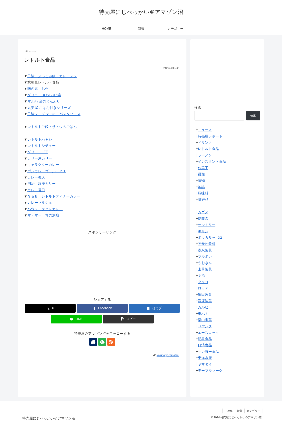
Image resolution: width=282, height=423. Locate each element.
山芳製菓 (205, 269)
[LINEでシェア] (76, 319)
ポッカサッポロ (210, 238)
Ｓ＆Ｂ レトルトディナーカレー (53, 196)
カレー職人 (36, 177)
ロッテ (203, 288)
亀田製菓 (205, 294)
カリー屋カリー (39, 158)
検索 (197, 108)
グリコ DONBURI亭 (44, 95)
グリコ (203, 282)
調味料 (203, 193)
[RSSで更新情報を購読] (111, 342)
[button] (128, 319)
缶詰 (201, 187)
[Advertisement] (102, 262)
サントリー (206, 225)
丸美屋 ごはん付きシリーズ (49, 108)
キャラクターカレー (43, 165)
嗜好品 (203, 199)
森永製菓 (205, 250)
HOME (229, 410)
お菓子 (203, 168)
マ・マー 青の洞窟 (43, 215)
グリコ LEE (37, 152)
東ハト (203, 314)
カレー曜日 (36, 190)
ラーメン (205, 155)
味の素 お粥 (38, 89)
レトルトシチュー (41, 146)
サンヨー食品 (208, 352)
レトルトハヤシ (39, 139)
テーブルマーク (210, 371)
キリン (203, 231)
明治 (201, 276)
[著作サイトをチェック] (93, 342)
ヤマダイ (205, 364)
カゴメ (203, 212)
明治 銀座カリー (41, 184)
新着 (239, 410)
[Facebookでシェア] (102, 308)
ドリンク (205, 143)
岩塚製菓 (205, 301)
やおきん (205, 263)
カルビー (205, 307)
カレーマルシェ (39, 203)
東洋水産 (205, 358)
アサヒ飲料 (206, 244)
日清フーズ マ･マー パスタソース (53, 114)
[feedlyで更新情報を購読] (102, 342)
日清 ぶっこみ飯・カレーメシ (52, 76)
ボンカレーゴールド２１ (46, 171)
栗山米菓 (205, 320)
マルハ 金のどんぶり (43, 101)
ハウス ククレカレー (45, 209)
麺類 (201, 174)
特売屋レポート (210, 136)
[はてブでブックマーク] (154, 308)
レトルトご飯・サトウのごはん (52, 127)
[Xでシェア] (50, 308)
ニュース (205, 130)
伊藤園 (203, 219)
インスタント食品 (212, 161)
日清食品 (205, 345)
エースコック (208, 333)
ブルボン (205, 257)
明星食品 (205, 339)
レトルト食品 (208, 149)
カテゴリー (253, 410)
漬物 (201, 180)
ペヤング (205, 326)
